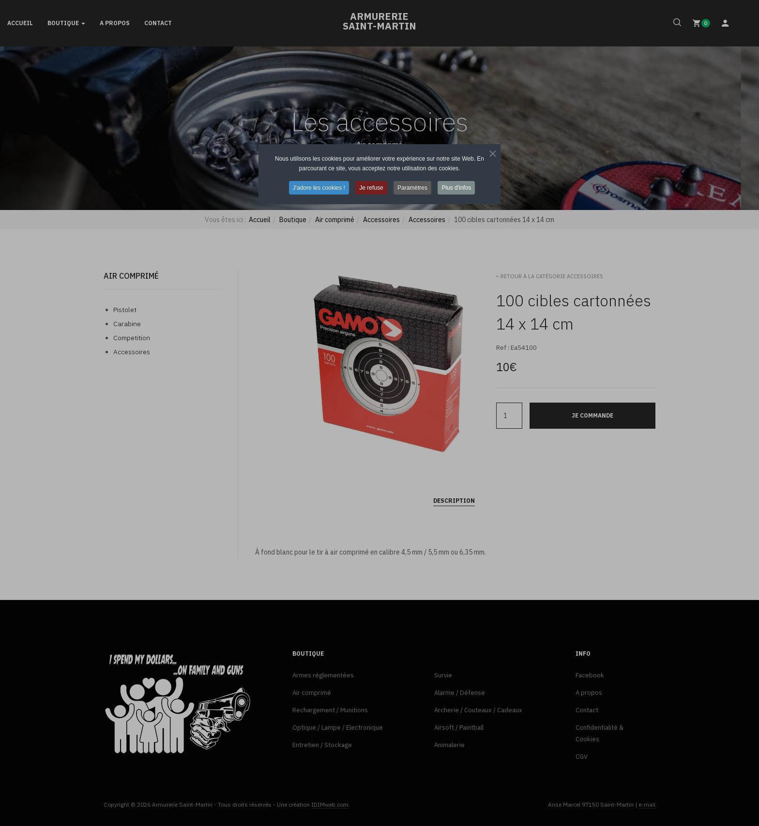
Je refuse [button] (371, 187)
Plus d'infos (456, 187)
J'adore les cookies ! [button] (319, 187)
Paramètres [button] (412, 187)
